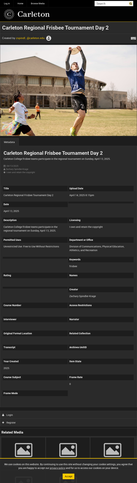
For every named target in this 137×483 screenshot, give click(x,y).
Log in (7, 3)
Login (7, 415)
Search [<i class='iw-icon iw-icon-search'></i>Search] (131, 3)
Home (20, 3)
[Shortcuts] (133, 37)
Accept (68, 476)
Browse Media (38, 3)
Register (9, 422)
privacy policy (57, 468)
